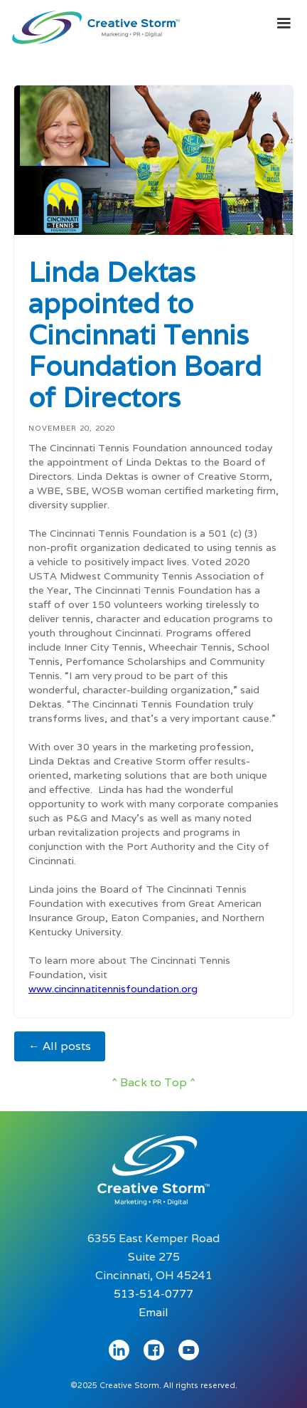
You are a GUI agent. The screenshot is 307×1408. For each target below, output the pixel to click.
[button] (283, 23)
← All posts (59, 1046)
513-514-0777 (153, 1293)
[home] (92, 24)
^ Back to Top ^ (153, 1082)
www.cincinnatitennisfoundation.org (113, 988)
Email (153, 1312)
